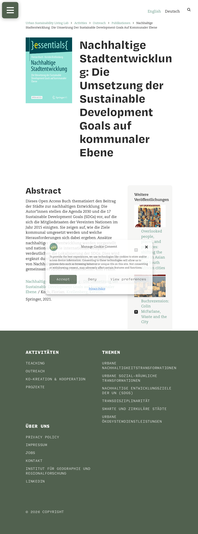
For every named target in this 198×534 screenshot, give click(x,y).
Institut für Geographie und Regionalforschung (58, 471)
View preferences (128, 279)
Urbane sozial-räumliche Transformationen (129, 378)
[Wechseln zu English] (154, 12)
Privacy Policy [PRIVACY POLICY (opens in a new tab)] (42, 437)
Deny (92, 279)
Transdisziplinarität (126, 401)
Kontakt (34, 461)
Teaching (35, 363)
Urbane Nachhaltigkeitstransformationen (139, 365)
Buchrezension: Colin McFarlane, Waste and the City (153, 311)
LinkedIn (35, 481)
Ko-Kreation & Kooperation (56, 379)
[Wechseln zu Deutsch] (172, 12)
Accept (63, 279)
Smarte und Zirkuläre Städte (134, 409)
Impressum (36, 445)
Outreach (35, 371)
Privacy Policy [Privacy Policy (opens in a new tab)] (97, 289)
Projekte (35, 387)
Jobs (30, 453)
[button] (146, 247)
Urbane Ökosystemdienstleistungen (132, 419)
